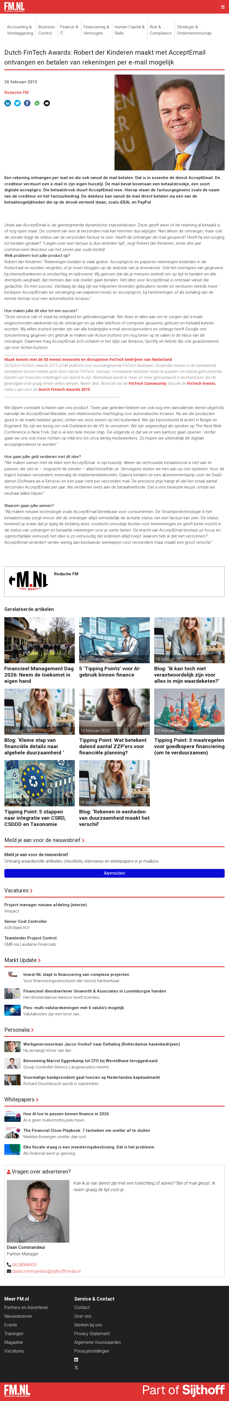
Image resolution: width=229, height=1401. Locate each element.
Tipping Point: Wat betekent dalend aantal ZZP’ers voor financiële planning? (113, 746)
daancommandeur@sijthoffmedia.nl (46, 1271)
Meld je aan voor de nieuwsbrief (42, 840)
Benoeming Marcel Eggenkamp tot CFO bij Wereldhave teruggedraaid (90, 1060)
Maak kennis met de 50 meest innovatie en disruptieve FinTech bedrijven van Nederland (88, 359)
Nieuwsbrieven (18, 1316)
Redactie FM (16, 92)
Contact (81, 1307)
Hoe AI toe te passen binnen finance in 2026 (66, 1113)
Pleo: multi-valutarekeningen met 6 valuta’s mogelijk (73, 1007)
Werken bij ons (88, 1325)
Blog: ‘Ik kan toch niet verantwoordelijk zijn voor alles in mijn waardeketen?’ (186, 674)
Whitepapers (19, 1099)
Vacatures (16, 890)
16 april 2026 (16, 659)
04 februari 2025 (95, 802)
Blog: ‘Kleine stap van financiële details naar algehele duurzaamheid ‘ (34, 746)
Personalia (17, 1030)
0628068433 (24, 1264)
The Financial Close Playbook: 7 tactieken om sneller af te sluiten (86, 1130)
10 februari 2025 (95, 730)
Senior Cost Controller (25, 921)
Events (10, 1325)
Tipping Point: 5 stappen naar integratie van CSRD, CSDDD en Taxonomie (35, 818)
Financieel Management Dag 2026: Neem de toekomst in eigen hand (39, 674)
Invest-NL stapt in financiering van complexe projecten (76, 974)
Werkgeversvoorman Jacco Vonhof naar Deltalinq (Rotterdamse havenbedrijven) (101, 1044)
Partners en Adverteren (26, 1307)
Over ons (82, 1316)
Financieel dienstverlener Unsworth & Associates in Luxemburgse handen (94, 991)
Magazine (13, 1342)
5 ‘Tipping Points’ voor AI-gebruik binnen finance (110, 671)
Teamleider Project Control (30, 938)
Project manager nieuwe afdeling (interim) (45, 904)
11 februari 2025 (20, 730)
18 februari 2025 (95, 659)
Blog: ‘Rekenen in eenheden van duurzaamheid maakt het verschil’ (114, 818)
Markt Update (20, 960)
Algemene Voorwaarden (97, 1342)
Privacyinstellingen (91, 1351)
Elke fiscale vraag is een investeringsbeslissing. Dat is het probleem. (89, 1147)
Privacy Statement (92, 1333)
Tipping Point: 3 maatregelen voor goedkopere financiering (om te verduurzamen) (189, 746)
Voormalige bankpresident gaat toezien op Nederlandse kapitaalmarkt (91, 1077)
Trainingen (13, 1333)
